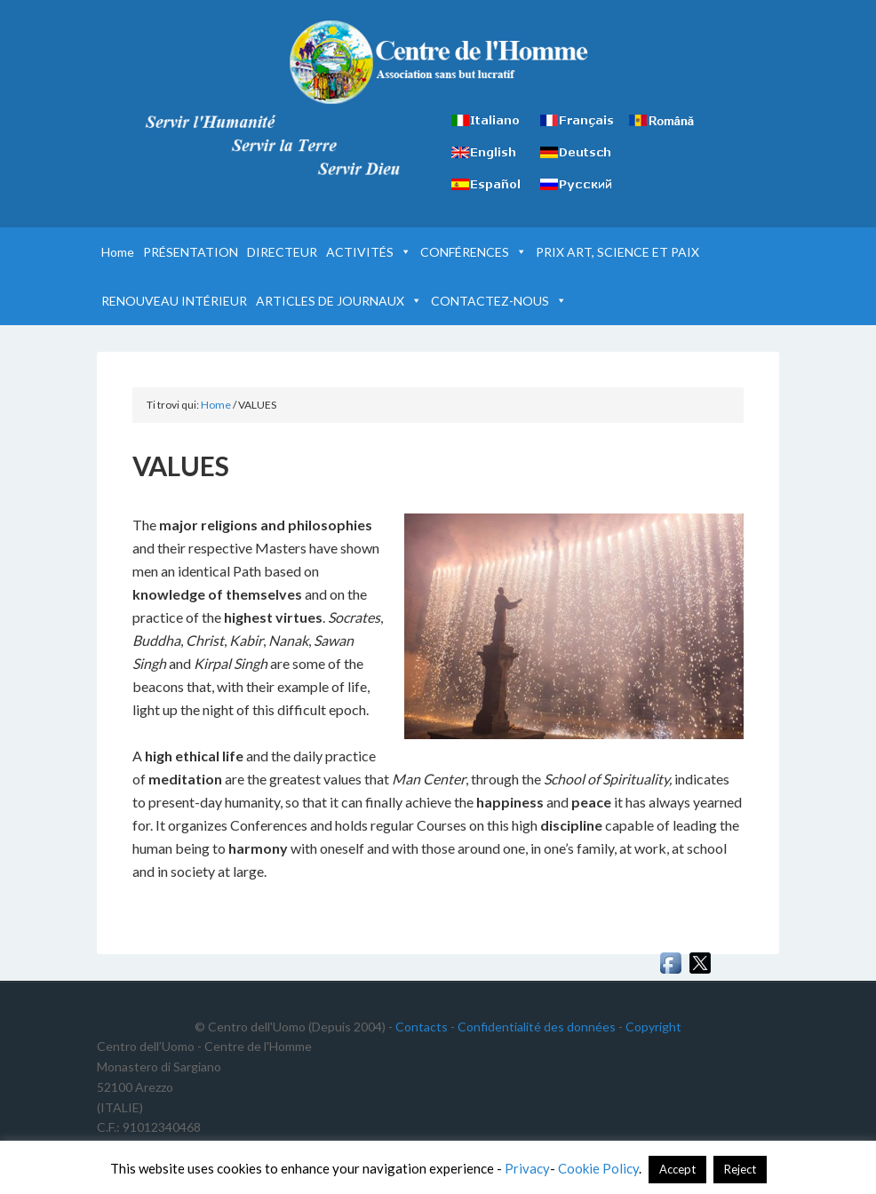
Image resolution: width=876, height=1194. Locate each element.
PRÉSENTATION (190, 251)
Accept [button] (677, 1169)
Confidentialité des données (537, 1026)
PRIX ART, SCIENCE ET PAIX (617, 251)
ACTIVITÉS (368, 251)
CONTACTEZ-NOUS (499, 300)
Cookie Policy (598, 1168)
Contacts (421, 1026)
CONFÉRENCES (473, 251)
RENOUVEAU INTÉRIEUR (174, 300)
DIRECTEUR (282, 251)
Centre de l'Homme (437, 62)
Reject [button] (740, 1169)
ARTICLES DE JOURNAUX (339, 300)
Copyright (653, 1026)
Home (117, 251)
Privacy (527, 1168)
